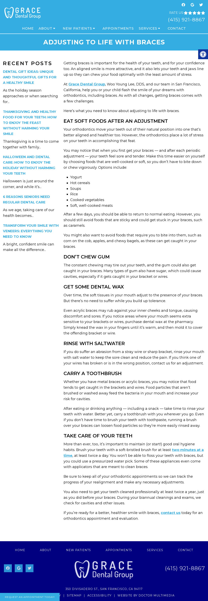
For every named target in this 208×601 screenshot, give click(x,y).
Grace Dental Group (86, 84)
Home (28, 28)
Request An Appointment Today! (30, 596)
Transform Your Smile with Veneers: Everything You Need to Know (31, 231)
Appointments (118, 28)
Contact (177, 28)
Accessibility (99, 595)
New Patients (77, 28)
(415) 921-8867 (186, 19)
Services (148, 28)
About (45, 28)
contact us (170, 513)
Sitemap (74, 595)
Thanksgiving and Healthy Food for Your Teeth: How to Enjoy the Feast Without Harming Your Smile (30, 123)
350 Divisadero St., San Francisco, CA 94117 (104, 589)
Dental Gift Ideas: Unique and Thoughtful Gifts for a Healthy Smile (29, 77)
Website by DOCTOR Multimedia (146, 595)
